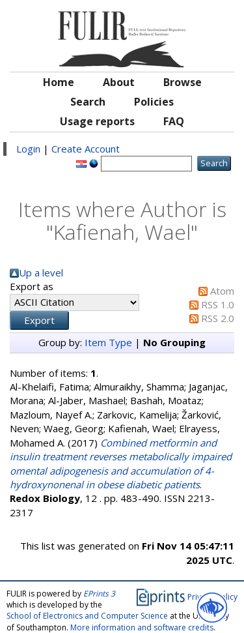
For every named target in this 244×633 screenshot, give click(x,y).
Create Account (85, 148)
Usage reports (97, 121)
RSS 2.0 (217, 318)
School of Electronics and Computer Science (87, 615)
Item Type (108, 342)
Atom (222, 290)
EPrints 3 (99, 593)
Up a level (41, 272)
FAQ (173, 121)
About (119, 82)
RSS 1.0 (217, 304)
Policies (154, 102)
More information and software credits (141, 627)
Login (28, 148)
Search (87, 102)
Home (58, 82)
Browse (182, 82)
